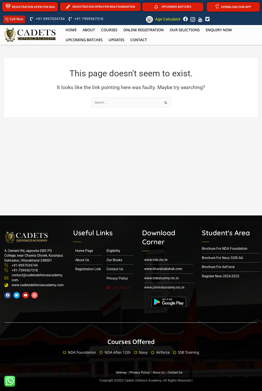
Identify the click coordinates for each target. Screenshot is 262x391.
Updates (116, 39)
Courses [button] (109, 29)
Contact (138, 39)
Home (71, 29)
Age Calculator (167, 19)
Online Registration (143, 29)
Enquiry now (219, 29)
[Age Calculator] (149, 19)
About (89, 29)
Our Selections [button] (185, 29)
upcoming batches (84, 39)
